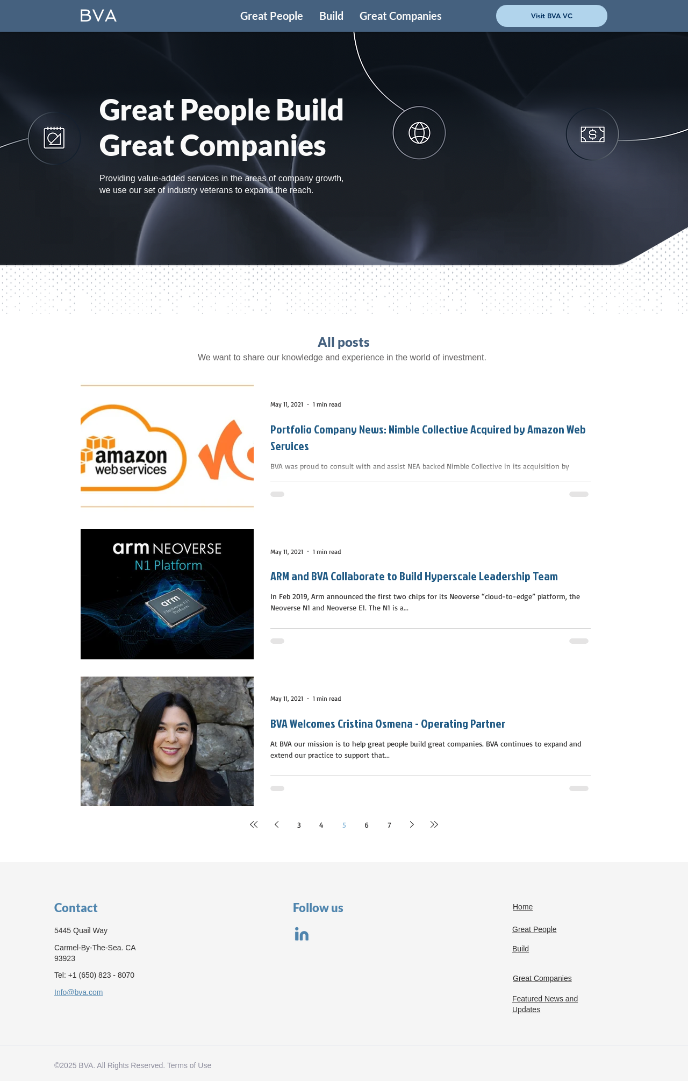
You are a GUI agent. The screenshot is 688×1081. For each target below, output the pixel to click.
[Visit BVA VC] (551, 16)
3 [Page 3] (299, 824)
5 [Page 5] (344, 824)
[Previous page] (276, 824)
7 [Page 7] (389, 824)
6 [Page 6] (366, 824)
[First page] (253, 824)
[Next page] (411, 824)
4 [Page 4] (321, 824)
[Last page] (434, 824)
